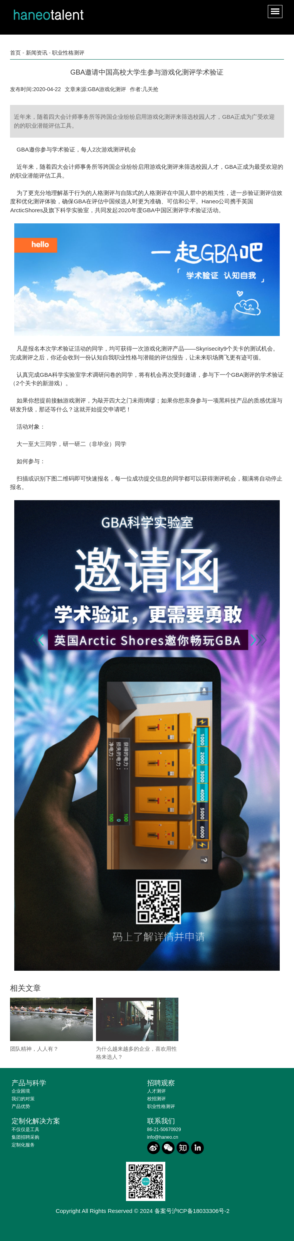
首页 (15, 53)
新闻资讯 (36, 53)
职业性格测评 (68, 53)
